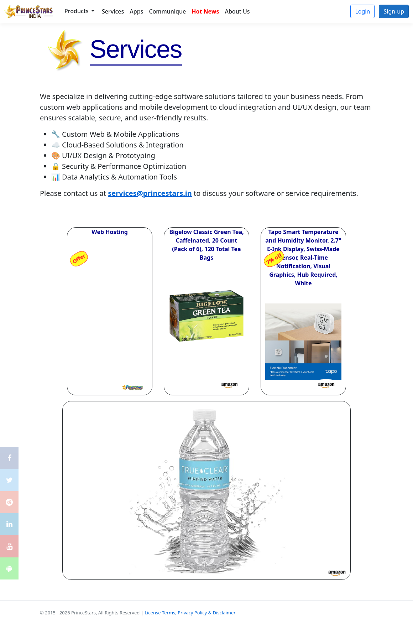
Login (362, 11)
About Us (237, 11)
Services (113, 11)
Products (77, 11)
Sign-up (393, 11)
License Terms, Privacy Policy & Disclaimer (190, 612)
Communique (167, 11)
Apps (136, 11)
